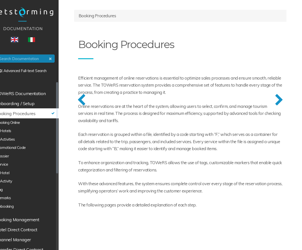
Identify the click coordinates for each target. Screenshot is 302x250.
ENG (29, 40)
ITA (46, 40)
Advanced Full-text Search (39, 71)
